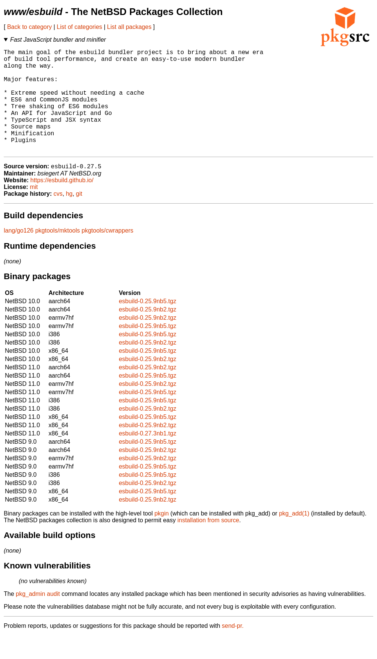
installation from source (208, 544)
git (79, 217)
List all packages (129, 27)
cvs (58, 217)
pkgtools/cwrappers (107, 254)
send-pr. (233, 649)
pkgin (161, 537)
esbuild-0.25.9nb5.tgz (147, 325)
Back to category (29, 27)
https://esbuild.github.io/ (61, 204)
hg (69, 217)
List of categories (79, 27)
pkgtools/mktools (57, 254)
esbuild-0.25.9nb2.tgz (147, 333)
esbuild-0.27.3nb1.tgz (147, 457)
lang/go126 (18, 254)
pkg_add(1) (294, 537)
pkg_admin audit (38, 617)
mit (34, 210)
